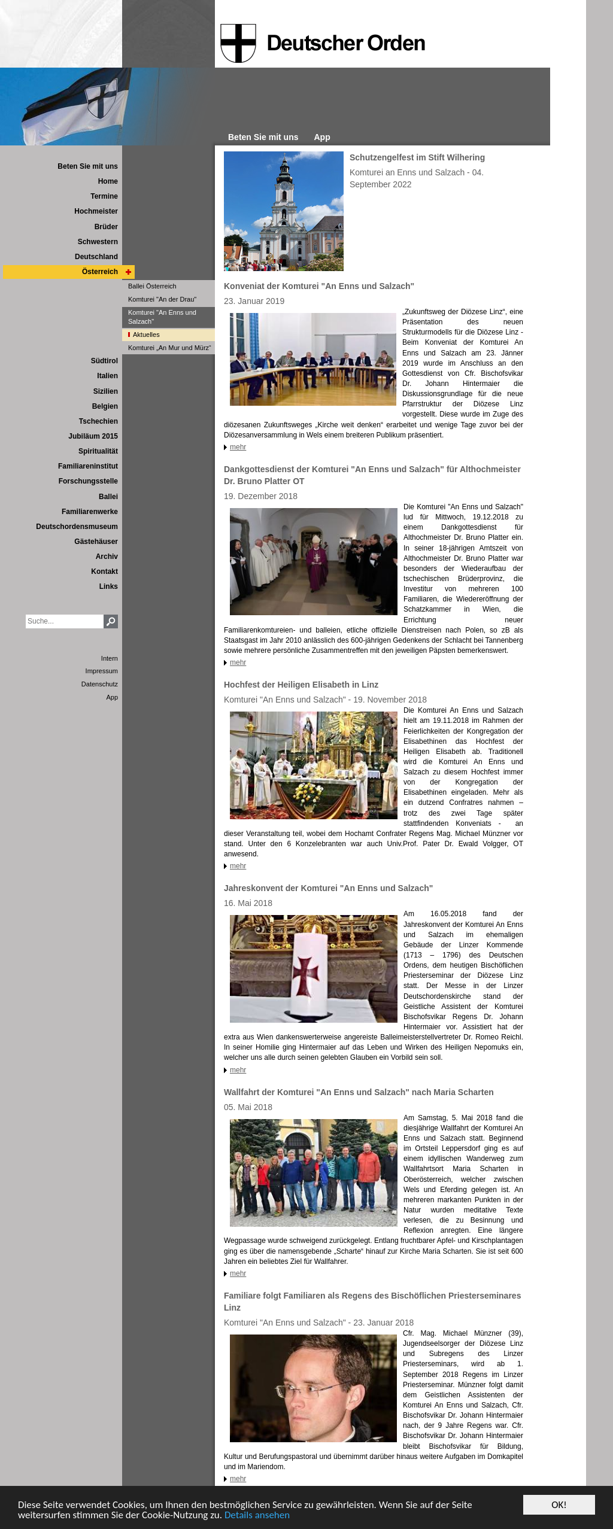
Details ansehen (257, 1515)
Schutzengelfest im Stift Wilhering (417, 157)
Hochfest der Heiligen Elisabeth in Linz (301, 684)
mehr (238, 447)
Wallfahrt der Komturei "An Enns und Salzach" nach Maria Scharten (359, 1092)
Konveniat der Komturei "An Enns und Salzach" (319, 286)
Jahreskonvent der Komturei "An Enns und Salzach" (328, 888)
